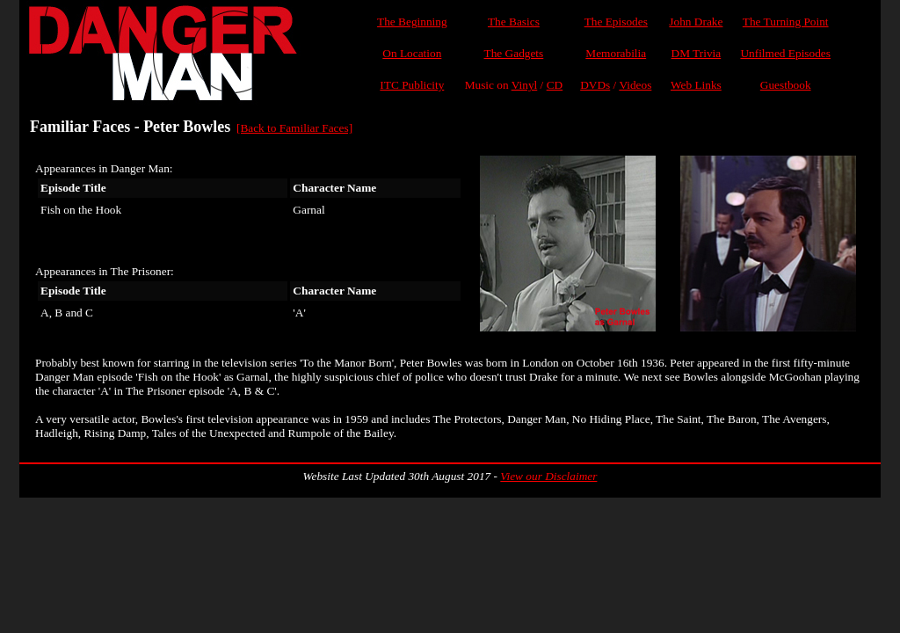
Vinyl (525, 84)
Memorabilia (615, 53)
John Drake (695, 21)
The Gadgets (514, 53)
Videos (635, 84)
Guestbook (785, 84)
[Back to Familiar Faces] (294, 128)
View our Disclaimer (548, 476)
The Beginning (412, 21)
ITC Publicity (412, 84)
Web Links (696, 84)
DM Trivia (696, 53)
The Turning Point (786, 21)
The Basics (514, 21)
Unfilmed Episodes (785, 53)
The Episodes (616, 21)
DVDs (595, 84)
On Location (411, 53)
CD (555, 84)
